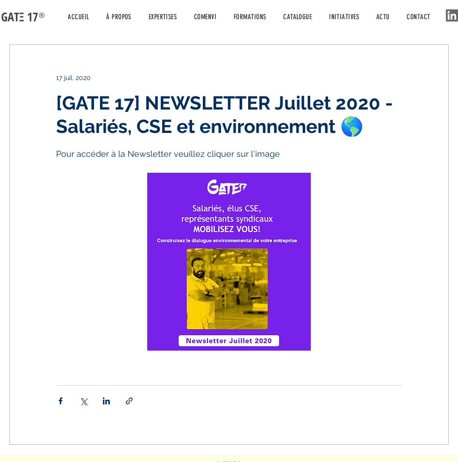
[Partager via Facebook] (60, 400)
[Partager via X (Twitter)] (83, 400)
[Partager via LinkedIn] (106, 400)
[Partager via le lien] (129, 400)
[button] (344, 17)
